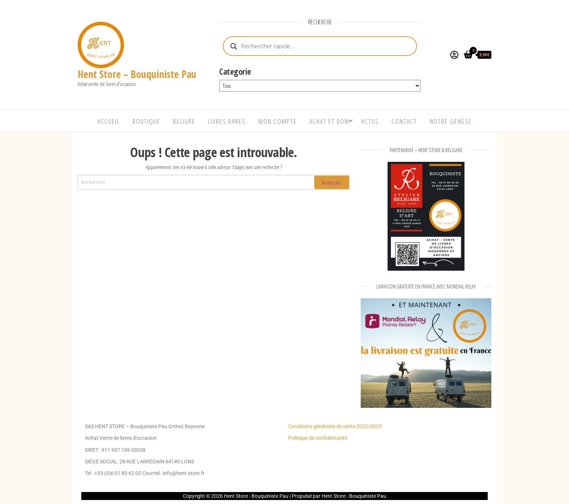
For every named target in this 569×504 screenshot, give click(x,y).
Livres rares (227, 121)
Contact (404, 121)
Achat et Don (329, 121)
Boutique (146, 121)
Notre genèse (451, 121)
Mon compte (277, 121)
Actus (370, 121)
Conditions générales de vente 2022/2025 (335, 426)
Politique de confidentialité (317, 438)
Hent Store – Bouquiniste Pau (137, 74)
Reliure (184, 121)
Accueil (109, 121)
